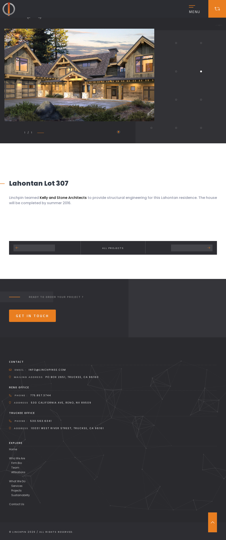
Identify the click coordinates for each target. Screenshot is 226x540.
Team (15, 467)
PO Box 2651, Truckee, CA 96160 (72, 377)
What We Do (17, 481)
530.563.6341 (41, 421)
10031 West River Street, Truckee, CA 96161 (67, 428)
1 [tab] (118, 131)
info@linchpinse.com (47, 370)
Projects (16, 490)
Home (13, 449)
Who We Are (17, 458)
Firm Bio (16, 463)
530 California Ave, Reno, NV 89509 (61, 402)
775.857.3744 (40, 395)
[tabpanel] (79, 75)
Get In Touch (32, 315)
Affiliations (18, 472)
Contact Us (16, 504)
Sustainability (20, 495)
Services (17, 486)
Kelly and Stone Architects (63, 197)
